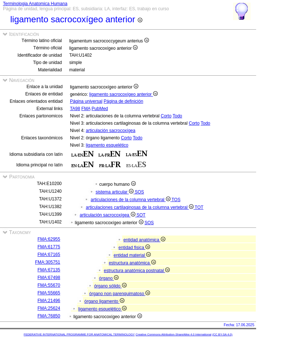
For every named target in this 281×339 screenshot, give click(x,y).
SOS (139, 192)
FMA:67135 (48, 269)
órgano (109, 278)
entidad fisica (134, 247)
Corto (166, 115)
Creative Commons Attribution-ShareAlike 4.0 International (173, 334)
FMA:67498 (48, 277)
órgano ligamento (104, 301)
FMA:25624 (48, 308)
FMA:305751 (47, 262)
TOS (176, 199)
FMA (85, 108)
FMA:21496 (48, 300)
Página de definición (123, 101)
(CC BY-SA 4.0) (222, 334)
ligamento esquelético (107, 145)
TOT (199, 207)
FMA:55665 (48, 292)
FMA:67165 (48, 254)
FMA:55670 (48, 285)
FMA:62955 (48, 239)
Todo (177, 115)
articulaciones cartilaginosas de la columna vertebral (140, 207)
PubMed (99, 108)
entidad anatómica (144, 239)
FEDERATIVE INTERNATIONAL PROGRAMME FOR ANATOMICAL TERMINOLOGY (79, 334)
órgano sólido (110, 286)
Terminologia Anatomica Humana (35, 3)
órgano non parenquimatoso (119, 293)
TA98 (75, 108)
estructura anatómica (132, 262)
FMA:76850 (48, 316)
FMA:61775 (48, 246)
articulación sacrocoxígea (110, 130)
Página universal (86, 101)
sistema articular (115, 192)
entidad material (132, 255)
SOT (141, 215)
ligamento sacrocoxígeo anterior (123, 94)
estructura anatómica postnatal (137, 270)
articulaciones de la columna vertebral (131, 199)
